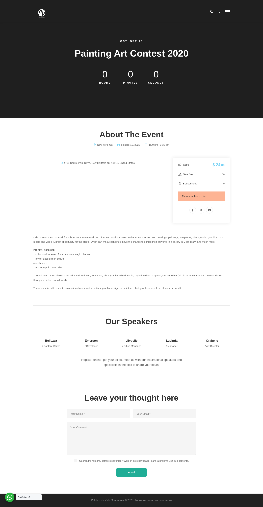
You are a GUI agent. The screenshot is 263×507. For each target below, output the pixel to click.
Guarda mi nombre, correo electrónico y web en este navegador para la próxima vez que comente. (134, 460)
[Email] (209, 210)
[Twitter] (201, 210)
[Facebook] (192, 210)
